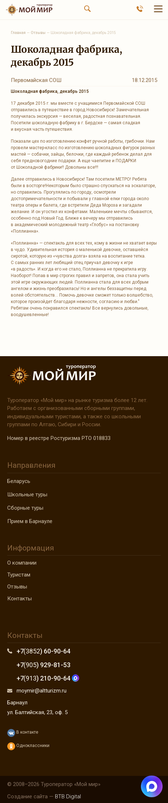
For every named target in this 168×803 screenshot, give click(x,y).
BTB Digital (68, 796)
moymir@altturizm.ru (41, 690)
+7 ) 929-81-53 (43, 664)
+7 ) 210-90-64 (48, 678)
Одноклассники (28, 746)
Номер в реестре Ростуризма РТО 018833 (59, 438)
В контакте (22, 733)
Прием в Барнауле (29, 521)
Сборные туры (25, 508)
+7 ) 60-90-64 (43, 651)
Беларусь (18, 481)
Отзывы (17, 586)
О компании (21, 563)
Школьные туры (27, 494)
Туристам (18, 574)
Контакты (19, 598)
